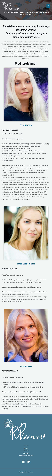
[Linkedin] (28, 461)
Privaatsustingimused (26, 455)
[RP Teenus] (10, 6)
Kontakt (26, 453)
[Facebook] (23, 461)
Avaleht (26, 446)
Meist (26, 448)
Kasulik (26, 451)
